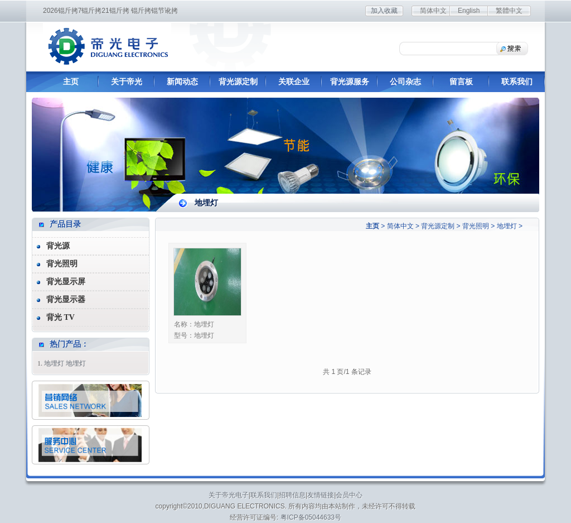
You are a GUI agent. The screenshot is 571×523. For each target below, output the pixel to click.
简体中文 (433, 11)
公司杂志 (405, 81)
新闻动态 (182, 81)
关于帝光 (126, 81)
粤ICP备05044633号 (310, 517)
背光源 (58, 246)
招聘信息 (292, 495)
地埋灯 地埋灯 (65, 363)
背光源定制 (238, 81)
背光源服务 (349, 81)
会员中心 (349, 495)
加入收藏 (384, 11)
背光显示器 (65, 299)
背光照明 (475, 226)
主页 (71, 81)
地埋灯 (507, 226)
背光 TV (60, 317)
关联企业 (293, 81)
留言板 (461, 81)
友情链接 (320, 495)
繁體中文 (509, 11)
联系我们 (517, 81)
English (469, 11)
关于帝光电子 (229, 495)
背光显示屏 (65, 281)
